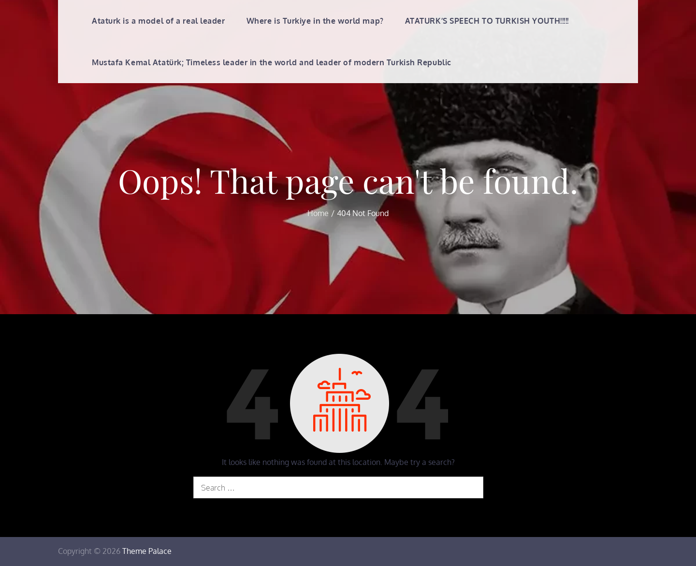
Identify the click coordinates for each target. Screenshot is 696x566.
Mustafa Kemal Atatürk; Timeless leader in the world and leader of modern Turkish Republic (271, 62)
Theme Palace (147, 551)
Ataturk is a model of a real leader (158, 21)
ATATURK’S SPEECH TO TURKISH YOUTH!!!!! (487, 21)
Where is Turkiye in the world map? (315, 21)
